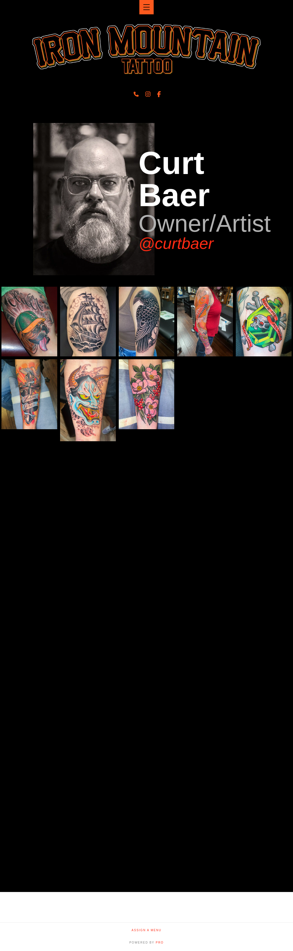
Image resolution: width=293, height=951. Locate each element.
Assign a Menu (146, 930)
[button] (146, 7)
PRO (160, 942)
